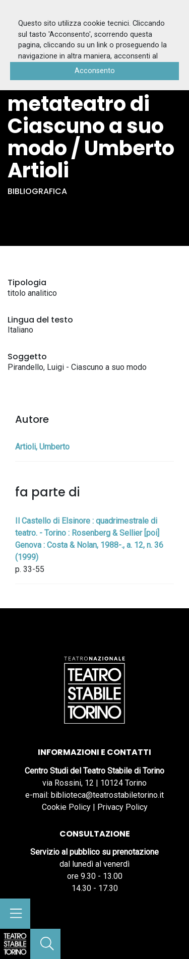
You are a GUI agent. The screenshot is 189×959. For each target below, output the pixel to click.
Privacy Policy (122, 807)
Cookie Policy (66, 807)
